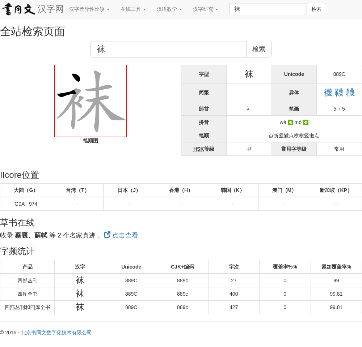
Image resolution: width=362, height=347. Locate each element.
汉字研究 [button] (205, 9)
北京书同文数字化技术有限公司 (56, 332)
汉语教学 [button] (169, 9)
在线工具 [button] (133, 9)
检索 (316, 9)
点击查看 (121, 235)
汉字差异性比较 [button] (89, 9)
